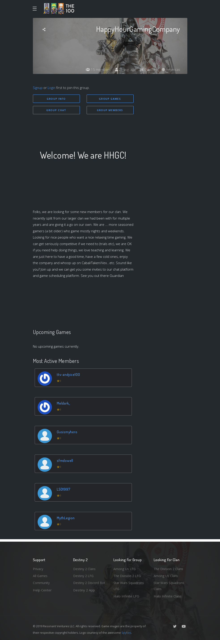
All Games (40, 575)
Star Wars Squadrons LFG (129, 585)
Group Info (56, 98)
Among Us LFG (124, 568)
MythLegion (66, 518)
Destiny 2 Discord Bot (87, 585)
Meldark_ (64, 403)
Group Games (110, 98)
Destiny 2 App (84, 596)
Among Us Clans (166, 575)
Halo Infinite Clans (168, 596)
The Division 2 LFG (127, 575)
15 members (95, 69)
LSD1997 (64, 489)
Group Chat (56, 110)
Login (52, 87)
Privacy (38, 568)
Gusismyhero (67, 432)
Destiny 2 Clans (85, 568)
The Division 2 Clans (169, 568)
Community (41, 582)
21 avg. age (123, 69)
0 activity (148, 69)
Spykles (127, 633)
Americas (170, 69)
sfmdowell (65, 461)
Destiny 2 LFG (84, 575)
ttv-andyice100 (69, 375)
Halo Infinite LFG (126, 596)
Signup (38, 87)
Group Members (110, 110)
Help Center (42, 589)
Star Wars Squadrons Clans (170, 585)
